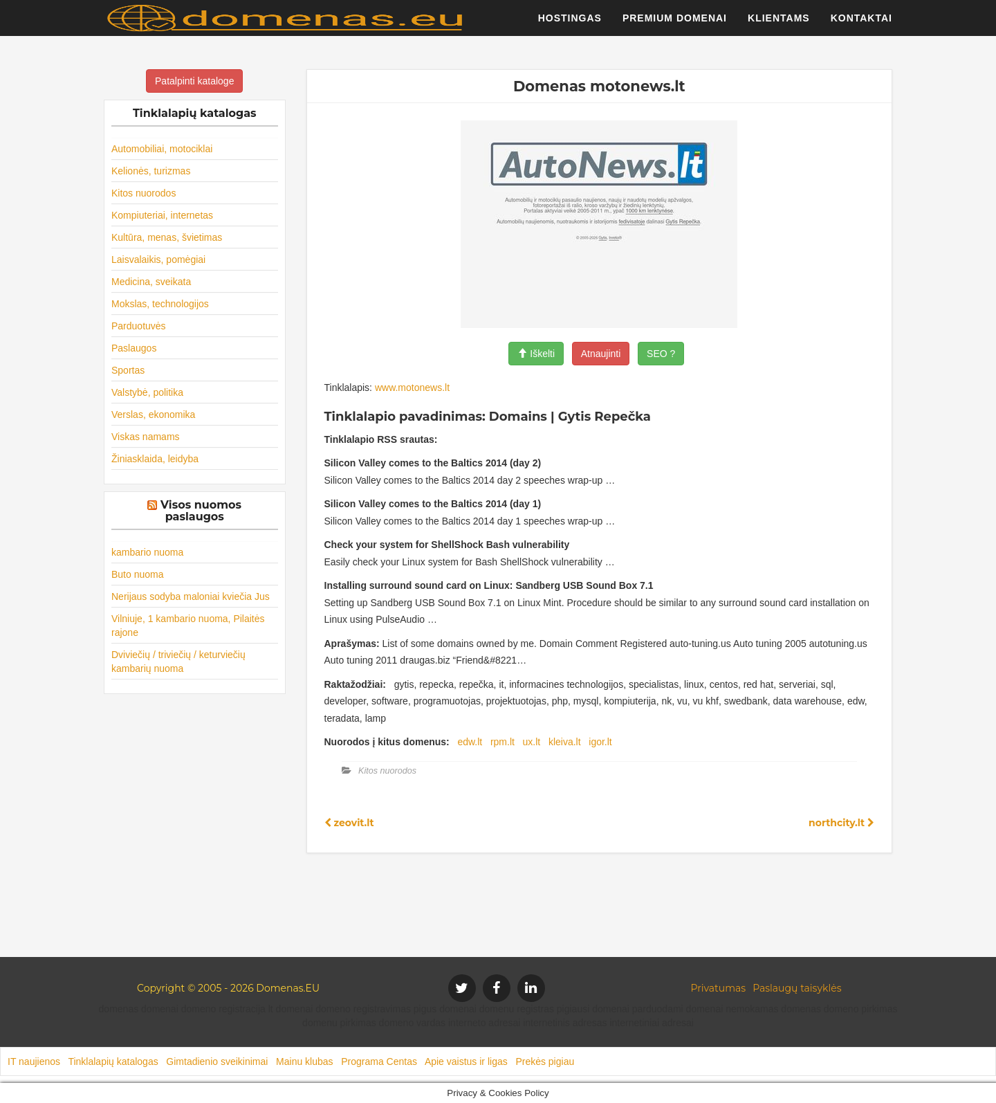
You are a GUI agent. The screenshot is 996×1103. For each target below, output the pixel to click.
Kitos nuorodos (143, 193)
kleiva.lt (564, 741)
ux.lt (532, 741)
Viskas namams (145, 436)
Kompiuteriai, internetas (162, 215)
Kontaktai (861, 24)
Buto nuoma (137, 574)
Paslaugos (133, 348)
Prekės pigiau (544, 1061)
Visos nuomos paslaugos (200, 511)
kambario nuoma (147, 552)
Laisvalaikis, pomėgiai (158, 259)
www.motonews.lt (412, 387)
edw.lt (469, 741)
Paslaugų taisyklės (797, 988)
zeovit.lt (349, 823)
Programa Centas (379, 1061)
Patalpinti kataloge (194, 80)
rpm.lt (502, 741)
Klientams (779, 24)
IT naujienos (34, 1061)
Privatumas (718, 988)
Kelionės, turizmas (150, 170)
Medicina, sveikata (151, 281)
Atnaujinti (601, 353)
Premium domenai (674, 24)
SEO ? (661, 353)
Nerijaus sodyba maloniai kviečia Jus (190, 596)
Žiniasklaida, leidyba (155, 458)
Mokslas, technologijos (160, 303)
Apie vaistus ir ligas (466, 1061)
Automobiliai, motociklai (161, 148)
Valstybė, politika (147, 392)
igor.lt (600, 741)
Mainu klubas (304, 1061)
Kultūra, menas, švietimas (166, 237)
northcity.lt (841, 823)
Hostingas (570, 24)
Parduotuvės (138, 325)
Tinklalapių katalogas (113, 1061)
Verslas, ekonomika (153, 414)
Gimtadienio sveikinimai (217, 1061)
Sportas (128, 370)
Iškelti (536, 353)
